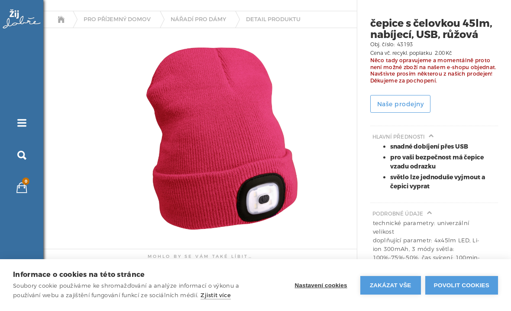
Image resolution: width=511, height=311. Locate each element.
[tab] (65, 109)
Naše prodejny (400, 104)
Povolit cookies (461, 285)
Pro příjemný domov (117, 19)
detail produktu (273, 19)
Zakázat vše (390, 285)
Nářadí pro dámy (198, 19)
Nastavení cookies (321, 285)
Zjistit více (216, 295)
